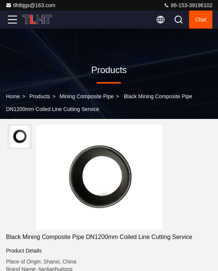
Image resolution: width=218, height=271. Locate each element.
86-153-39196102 (188, 5)
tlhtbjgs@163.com (30, 5)
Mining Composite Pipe (87, 96)
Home (13, 96)
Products (39, 96)
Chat (200, 20)
